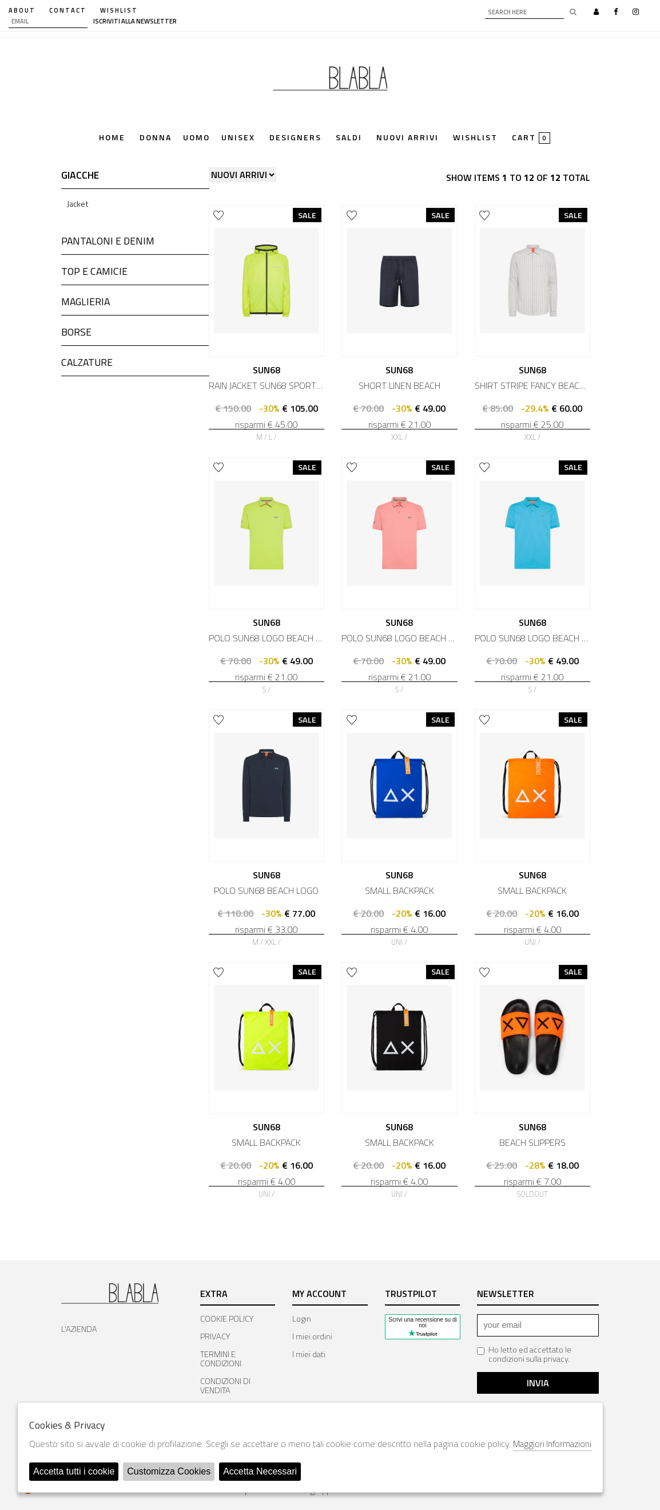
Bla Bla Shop (330, 82)
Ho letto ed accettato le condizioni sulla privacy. (524, 1354)
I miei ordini (312, 1336)
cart (531, 138)
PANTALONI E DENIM (107, 241)
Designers (295, 138)
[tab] (135, 178)
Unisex (238, 138)
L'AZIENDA (79, 1329)
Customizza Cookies (168, 1471)
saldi (349, 138)
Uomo (196, 138)
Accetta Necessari (260, 1471)
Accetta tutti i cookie (73, 1471)
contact (67, 10)
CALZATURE (87, 362)
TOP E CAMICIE (94, 271)
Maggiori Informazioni (552, 1443)
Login (301, 1318)
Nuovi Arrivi (407, 138)
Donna (156, 138)
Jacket (78, 204)
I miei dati (308, 1354)
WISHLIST (119, 10)
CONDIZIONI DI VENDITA (225, 1386)
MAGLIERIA (85, 301)
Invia (538, 1383)
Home (112, 138)
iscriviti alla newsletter (135, 21)
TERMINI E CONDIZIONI (220, 1359)
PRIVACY (215, 1336)
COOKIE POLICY (226, 1318)
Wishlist (475, 138)
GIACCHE (80, 175)
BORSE (76, 332)
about (22, 10)
